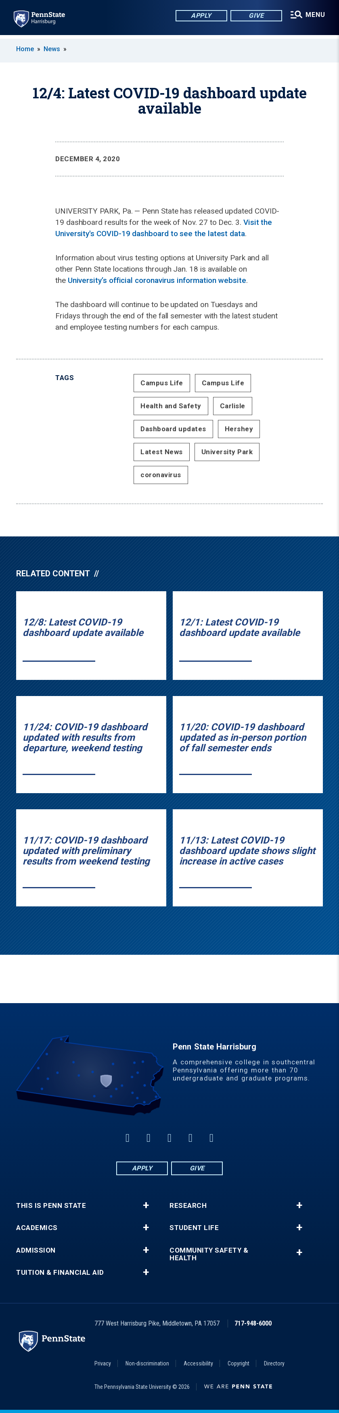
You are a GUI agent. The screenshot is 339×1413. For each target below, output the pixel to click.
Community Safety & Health (209, 1254)
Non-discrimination (147, 1363)
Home (25, 49)
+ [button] (146, 1205)
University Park (227, 452)
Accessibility (198, 1363)
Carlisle (232, 406)
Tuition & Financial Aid (60, 1272)
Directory (274, 1363)
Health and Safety (170, 406)
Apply (200, 16)
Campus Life (161, 383)
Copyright (238, 1363)
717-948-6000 (253, 1323)
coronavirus (160, 475)
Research (188, 1205)
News (52, 49)
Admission (36, 1250)
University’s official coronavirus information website (157, 280)
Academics (37, 1228)
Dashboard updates (173, 429)
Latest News (161, 452)
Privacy (102, 1363)
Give (254, 16)
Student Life (194, 1228)
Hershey (239, 429)
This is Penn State (51, 1205)
